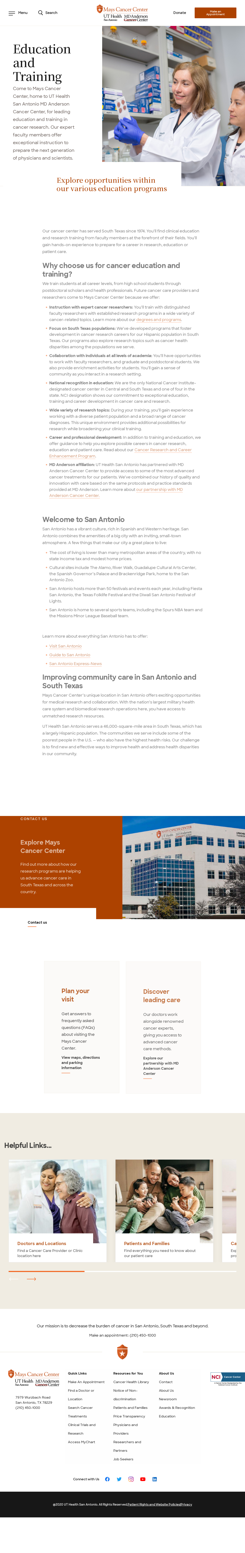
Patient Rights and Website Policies (154, 1504)
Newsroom (168, 1399)
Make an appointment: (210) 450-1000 (122, 1335)
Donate (179, 13)
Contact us (37, 923)
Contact (166, 1382)
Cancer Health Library (131, 1382)
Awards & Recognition (177, 1408)
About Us (166, 1390)
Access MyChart (81, 1442)
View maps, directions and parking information (81, 1066)
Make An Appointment (86, 1382)
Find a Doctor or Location (81, 1394)
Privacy (186, 1504)
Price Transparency (129, 1416)
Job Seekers (123, 1459)
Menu (18, 12)
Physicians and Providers (125, 1429)
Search (47, 12)
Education (167, 1416)
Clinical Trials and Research (82, 1429)
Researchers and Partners (127, 1446)
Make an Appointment (215, 13)
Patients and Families (130, 1408)
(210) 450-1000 (27, 1408)
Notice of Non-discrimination (125, 1394)
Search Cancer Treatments (80, 1412)
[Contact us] (183, 867)
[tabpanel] (81, 1030)
